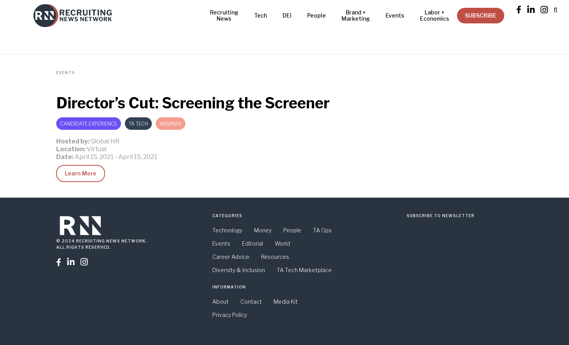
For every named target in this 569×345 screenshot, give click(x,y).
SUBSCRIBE (480, 15)
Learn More (80, 173)
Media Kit (286, 301)
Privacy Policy (229, 314)
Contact (251, 301)
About (220, 301)
